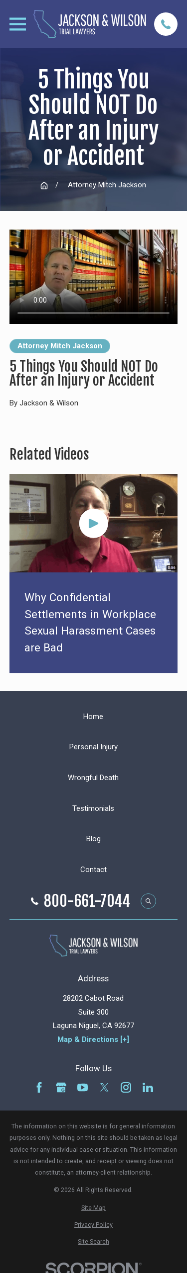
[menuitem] (93, 1207)
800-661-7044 (87, 901)
